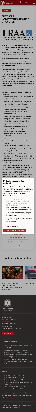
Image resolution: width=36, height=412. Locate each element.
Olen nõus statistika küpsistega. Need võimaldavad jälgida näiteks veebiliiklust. (19, 208)
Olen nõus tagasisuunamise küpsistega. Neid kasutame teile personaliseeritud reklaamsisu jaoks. (18, 213)
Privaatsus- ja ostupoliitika (16, 193)
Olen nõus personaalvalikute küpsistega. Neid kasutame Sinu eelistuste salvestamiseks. (19, 219)
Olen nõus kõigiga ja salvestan (14, 230)
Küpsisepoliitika (8, 195)
